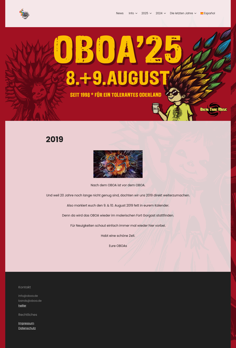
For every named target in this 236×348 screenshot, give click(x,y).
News (119, 13)
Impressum (26, 323)
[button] (24, 13)
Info (132, 13)
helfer (22, 306)
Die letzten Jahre (182, 13)
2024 (160, 13)
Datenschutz (27, 328)
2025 (145, 13)
